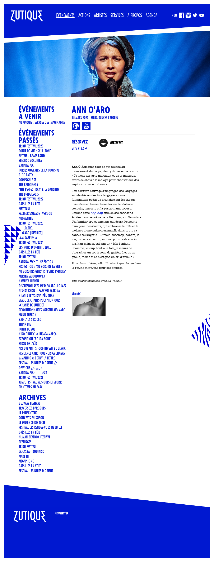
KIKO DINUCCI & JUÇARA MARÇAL (38, 333)
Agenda (151, 15)
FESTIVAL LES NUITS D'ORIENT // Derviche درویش (38, 365)
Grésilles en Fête (29, 203)
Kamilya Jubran (29, 280)
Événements (65, 15)
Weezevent (116, 142)
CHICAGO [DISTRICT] (30, 232)
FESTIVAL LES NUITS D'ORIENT (36, 470)
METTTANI (24, 208)
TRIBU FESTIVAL (28, 256)
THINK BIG (25, 324)
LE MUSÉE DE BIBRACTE (32, 422)
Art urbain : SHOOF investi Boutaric (42, 348)
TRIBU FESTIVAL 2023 (31, 223)
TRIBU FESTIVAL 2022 (31, 199)
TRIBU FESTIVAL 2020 (31, 146)
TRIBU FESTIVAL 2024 (31, 242)
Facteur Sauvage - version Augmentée (35, 216)
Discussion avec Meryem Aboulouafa (42, 285)
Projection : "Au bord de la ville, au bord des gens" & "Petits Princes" (42, 269)
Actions (84, 15)
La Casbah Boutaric (31, 451)
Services (117, 15)
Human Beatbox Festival (34, 436)
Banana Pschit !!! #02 (33, 372)
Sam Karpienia (28, 237)
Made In (24, 456)
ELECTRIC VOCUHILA (30, 160)
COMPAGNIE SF (27, 179)
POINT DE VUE (27, 329)
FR (172, 15)
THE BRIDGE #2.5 (29, 194)
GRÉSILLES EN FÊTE (29, 252)
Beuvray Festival (29, 403)
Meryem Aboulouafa (32, 276)
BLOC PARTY (26, 174)
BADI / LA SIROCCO (30, 319)
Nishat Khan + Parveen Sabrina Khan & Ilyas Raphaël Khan (39, 293)
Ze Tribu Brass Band (32, 155)
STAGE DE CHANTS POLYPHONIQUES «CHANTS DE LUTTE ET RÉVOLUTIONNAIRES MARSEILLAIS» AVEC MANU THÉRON (42, 307)
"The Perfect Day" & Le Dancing (39, 189)
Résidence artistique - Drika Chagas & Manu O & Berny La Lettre (42, 355)
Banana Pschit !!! (30, 165)
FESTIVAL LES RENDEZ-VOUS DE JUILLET (41, 427)
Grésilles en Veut (30, 465)
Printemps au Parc (30, 386)
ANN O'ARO (26, 227)
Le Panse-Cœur (28, 412)
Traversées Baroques (32, 408)
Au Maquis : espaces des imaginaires (42, 122)
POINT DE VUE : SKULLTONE (35, 150)
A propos (134, 15)
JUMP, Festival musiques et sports (40, 382)
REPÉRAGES (25, 441)
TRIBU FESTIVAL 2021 (31, 377)
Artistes (100, 15)
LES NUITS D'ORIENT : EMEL (35, 247)
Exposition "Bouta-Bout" (35, 338)
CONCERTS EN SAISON (31, 417)
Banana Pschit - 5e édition (36, 261)
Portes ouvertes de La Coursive (39, 170)
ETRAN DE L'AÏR (28, 343)
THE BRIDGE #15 (28, 184)
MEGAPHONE (26, 461)
